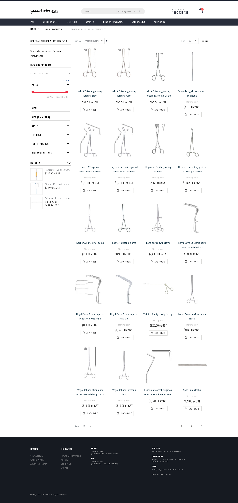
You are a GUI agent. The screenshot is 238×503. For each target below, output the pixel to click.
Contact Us (66, 463)
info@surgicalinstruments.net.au (167, 469)
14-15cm (59, 111)
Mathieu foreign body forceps (158, 314)
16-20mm (60, 159)
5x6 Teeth (59, 222)
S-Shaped (60, 190)
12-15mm (60, 156)
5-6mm (61, 152)
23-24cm (59, 125)
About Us (65, 459)
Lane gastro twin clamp (158, 242)
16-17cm (59, 115)
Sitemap (65, 467)
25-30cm (59, 129)
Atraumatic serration (54, 206)
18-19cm (60, 118)
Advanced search (38, 463)
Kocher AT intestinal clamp (90, 242)
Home (33, 29)
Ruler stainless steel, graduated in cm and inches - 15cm (58, 290)
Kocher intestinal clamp (124, 242)
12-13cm (60, 107)
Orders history (37, 459)
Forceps (61, 238)
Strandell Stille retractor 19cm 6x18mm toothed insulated (58, 276)
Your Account (36, 455)
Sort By (78, 41)
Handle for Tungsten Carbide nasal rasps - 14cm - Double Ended (58, 262)
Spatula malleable (192, 389)
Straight (60, 182)
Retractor (60, 241)
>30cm (61, 133)
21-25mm (60, 163)
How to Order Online (71, 455)
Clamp (62, 245)
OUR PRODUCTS (53, 29)
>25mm (61, 167)
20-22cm (59, 122)
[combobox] (113, 11)
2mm (62, 148)
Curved (61, 186)
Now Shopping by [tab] (40, 64)
